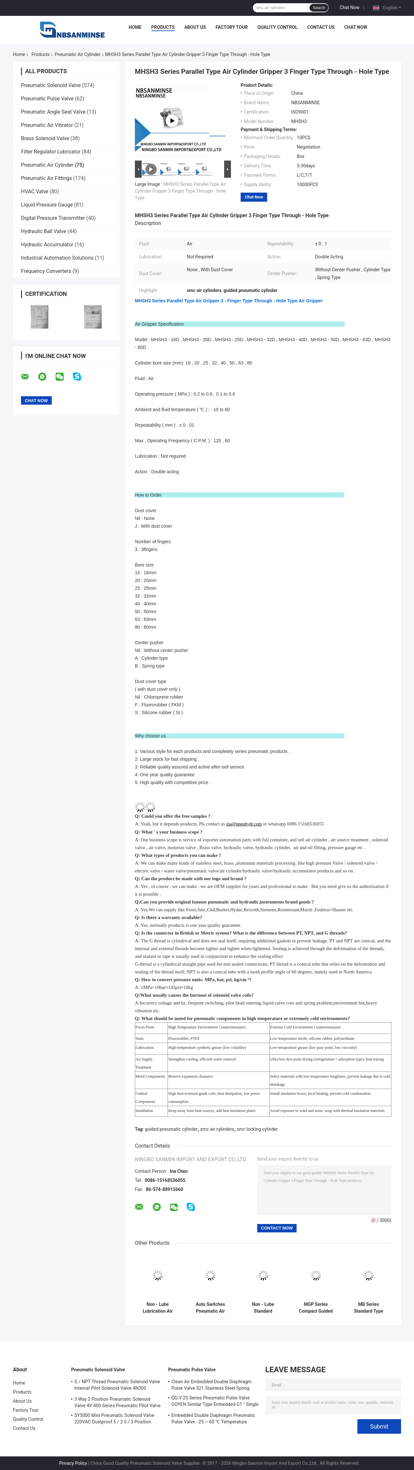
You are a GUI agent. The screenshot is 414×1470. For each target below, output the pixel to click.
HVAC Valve (34, 191)
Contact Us (320, 27)
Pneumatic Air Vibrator (47, 125)
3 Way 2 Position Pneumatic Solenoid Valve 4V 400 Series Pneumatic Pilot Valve (117, 1402)
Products (163, 27)
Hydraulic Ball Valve (43, 231)
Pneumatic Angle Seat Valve (53, 112)
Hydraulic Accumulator (47, 244)
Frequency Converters (46, 271)
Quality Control (277, 27)
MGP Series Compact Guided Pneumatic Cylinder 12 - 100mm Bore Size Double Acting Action (316, 1308)
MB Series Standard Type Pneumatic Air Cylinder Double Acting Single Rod (368, 1308)
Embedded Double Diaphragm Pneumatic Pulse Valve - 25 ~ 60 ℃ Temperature (213, 1418)
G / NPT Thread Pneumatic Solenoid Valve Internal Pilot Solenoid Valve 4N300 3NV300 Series (117, 1386)
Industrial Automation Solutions (57, 258)
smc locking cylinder (257, 1129)
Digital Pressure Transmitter (53, 218)
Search (319, 8)
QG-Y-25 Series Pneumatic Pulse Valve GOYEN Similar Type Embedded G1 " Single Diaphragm (214, 1402)
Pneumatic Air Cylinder (77, 54)
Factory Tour (232, 27)
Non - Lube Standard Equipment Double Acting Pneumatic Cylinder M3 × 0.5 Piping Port (263, 1308)
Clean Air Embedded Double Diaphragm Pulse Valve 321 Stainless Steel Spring (211, 1385)
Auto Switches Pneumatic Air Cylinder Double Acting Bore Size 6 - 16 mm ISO (210, 1308)
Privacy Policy (73, 1463)
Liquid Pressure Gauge (47, 205)
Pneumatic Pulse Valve (47, 98)
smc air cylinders (217, 1129)
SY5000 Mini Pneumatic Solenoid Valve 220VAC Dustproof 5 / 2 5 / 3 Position (114, 1418)
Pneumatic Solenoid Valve (51, 85)
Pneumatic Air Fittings (46, 178)
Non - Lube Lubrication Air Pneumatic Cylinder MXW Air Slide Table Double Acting (157, 1308)
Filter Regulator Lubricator (51, 152)
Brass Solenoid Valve (45, 138)
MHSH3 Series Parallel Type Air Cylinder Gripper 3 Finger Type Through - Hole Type (180, 191)
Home (135, 27)
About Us (195, 27)
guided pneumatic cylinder (171, 1129)
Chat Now (349, 7)
